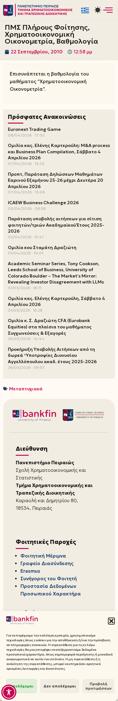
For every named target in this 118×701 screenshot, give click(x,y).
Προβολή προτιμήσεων (98, 686)
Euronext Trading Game (34, 129)
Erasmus (30, 571)
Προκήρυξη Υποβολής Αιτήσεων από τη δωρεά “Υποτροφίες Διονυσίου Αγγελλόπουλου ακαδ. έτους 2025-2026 (52, 355)
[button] (111, 621)
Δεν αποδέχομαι (59, 686)
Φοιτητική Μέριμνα (43, 556)
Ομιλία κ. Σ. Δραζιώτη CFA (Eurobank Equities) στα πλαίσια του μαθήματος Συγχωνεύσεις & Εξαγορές (50, 327)
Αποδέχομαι (21, 686)
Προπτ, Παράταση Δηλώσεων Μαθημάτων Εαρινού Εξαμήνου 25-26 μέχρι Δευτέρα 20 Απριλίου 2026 (55, 180)
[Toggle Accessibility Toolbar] (9, 692)
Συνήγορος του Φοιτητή (48, 579)
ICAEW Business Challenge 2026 (43, 202)
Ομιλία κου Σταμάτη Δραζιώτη (42, 247)
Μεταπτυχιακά (25, 389)
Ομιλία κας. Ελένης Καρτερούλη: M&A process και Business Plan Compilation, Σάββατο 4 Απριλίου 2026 (59, 152)
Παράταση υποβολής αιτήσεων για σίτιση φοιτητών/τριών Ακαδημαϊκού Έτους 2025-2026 (56, 225)
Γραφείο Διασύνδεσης (46, 563)
